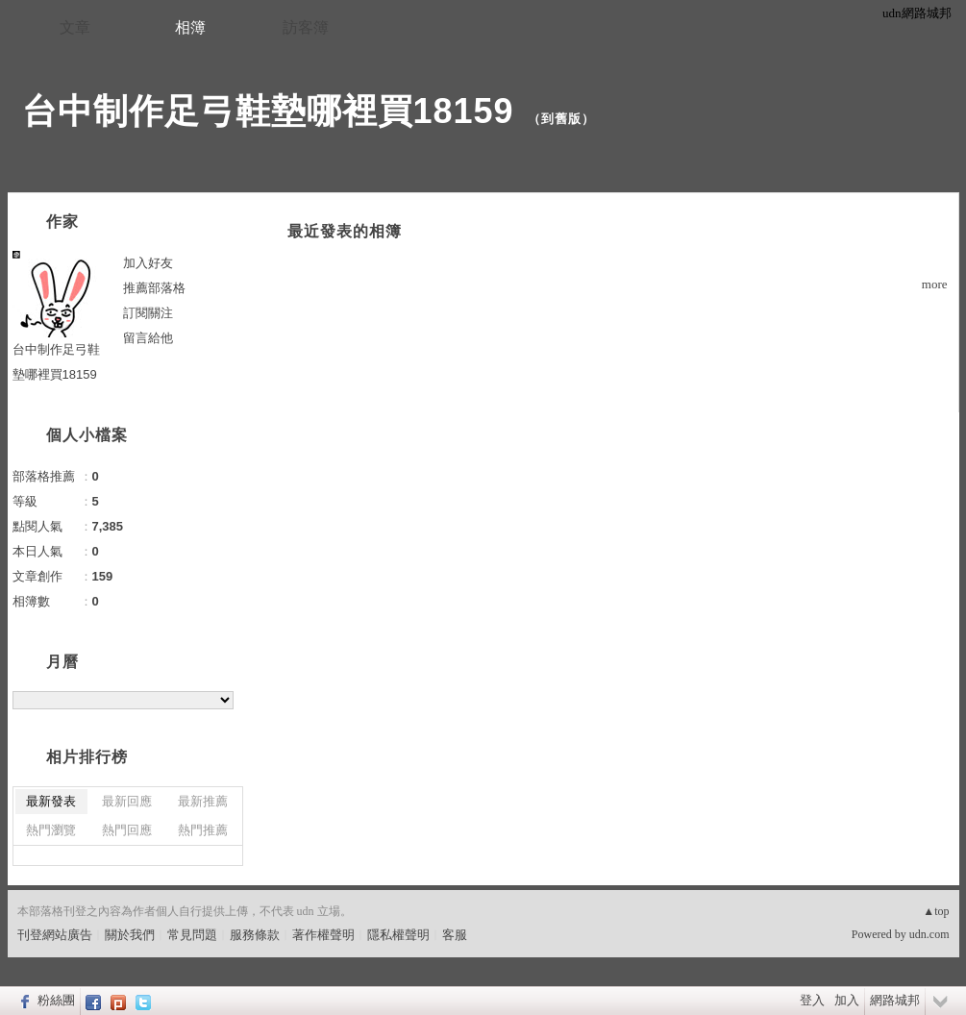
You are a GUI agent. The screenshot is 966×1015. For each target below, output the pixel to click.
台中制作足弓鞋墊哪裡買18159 (268, 111)
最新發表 (51, 801)
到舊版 (561, 118)
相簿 (190, 27)
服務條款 (255, 935)
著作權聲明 (323, 935)
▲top (936, 911)
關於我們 (130, 935)
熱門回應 (127, 830)
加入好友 (148, 263)
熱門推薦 (203, 830)
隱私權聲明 (398, 935)
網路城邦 (895, 1000)
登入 (812, 1000)
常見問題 (192, 935)
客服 (454, 935)
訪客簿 (306, 27)
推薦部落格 (154, 288)
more (935, 284)
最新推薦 (203, 801)
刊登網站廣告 (54, 935)
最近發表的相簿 (344, 231)
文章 (75, 27)
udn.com (929, 934)
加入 (846, 1000)
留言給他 (148, 338)
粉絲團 (56, 1000)
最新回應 (127, 801)
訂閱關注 (148, 313)
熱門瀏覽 (51, 830)
